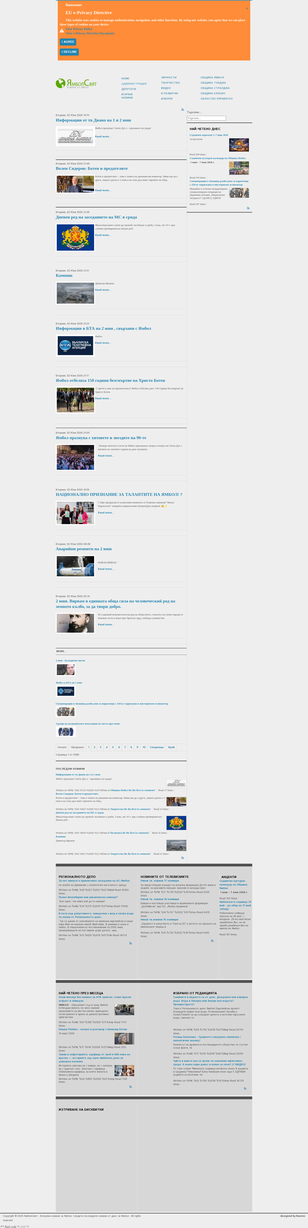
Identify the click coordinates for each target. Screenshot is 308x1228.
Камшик (64, 274)
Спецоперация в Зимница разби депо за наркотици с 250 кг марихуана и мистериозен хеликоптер (112, 702)
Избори (166, 98)
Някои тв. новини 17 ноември (160, 880)
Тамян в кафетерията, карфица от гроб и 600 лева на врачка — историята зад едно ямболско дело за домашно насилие (94, 1057)
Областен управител (216, 98)
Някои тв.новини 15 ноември (159, 919)
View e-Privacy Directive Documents (90, 33)
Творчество (170, 82)
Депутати (128, 90)
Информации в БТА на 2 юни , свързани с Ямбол (103, 327)
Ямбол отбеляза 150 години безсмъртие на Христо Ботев (110, 379)
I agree (68, 42)
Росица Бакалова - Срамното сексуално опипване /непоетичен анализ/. (207, 1038)
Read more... (103, 136)
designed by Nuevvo (292, 1215)
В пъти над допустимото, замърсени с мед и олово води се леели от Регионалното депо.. (96, 914)
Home (125, 80)
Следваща (157, 746)
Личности (168, 77)
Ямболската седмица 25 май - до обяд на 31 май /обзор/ (235, 904)
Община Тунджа (213, 82)
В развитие (169, 93)
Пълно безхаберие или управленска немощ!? (88, 896)
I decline (69, 52)
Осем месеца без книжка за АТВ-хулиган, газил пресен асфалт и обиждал (95, 998)
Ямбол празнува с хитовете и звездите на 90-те (101, 436)
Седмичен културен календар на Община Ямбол (218, 157)
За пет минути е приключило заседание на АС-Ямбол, (94, 880)
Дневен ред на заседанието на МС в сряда (96, 216)
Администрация (133, 85)
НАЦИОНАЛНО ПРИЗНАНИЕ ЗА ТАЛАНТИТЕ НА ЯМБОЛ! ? (119, 493)
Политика (116, 831)
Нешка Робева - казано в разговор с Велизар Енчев (93, 1028)
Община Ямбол (212, 77)
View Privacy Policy (79, 29)
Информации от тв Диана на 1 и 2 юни (93, 119)
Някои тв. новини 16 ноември (160, 898)
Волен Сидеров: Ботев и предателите (92, 167)
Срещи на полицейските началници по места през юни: (88, 722)
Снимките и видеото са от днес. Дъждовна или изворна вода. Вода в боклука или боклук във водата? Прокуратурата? (210, 999)
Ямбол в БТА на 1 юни (69, 681)
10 (144, 746)
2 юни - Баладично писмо (70, 659)
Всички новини (132, 95)
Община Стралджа (214, 88)
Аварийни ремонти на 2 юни (84, 547)
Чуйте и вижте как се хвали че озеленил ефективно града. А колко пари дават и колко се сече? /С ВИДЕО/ (209, 1061)
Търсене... (194, 111)
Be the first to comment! (142, 789)
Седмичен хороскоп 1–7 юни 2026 (209, 133)
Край (171, 746)
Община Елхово (212, 93)
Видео (165, 88)
